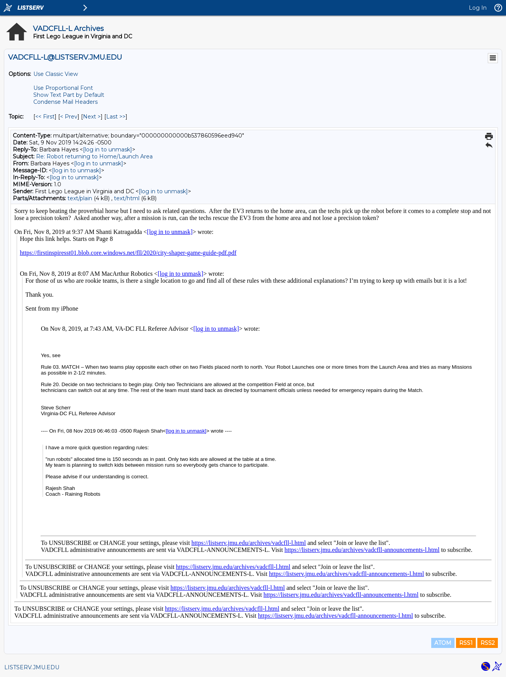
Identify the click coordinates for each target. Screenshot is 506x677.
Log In (478, 7)
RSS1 (466, 642)
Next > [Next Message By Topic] (92, 116)
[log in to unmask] (107, 149)
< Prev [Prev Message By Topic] (68, 116)
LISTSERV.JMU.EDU (31, 667)
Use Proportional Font (63, 87)
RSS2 (487, 642)
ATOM (442, 642)
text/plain (79, 198)
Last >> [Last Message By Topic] (116, 116)
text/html (126, 198)
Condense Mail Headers (65, 101)
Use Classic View (55, 73)
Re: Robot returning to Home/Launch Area (94, 156)
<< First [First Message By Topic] (45, 116)
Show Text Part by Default (68, 94)
